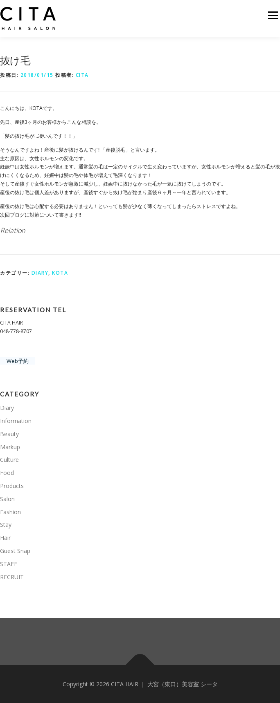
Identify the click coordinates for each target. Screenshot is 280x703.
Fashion (10, 512)
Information (16, 421)
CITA (82, 75)
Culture (9, 459)
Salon (7, 499)
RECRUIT (12, 577)
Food (7, 473)
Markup (10, 447)
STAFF (8, 564)
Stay (5, 524)
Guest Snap (15, 551)
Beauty (9, 434)
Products (12, 486)
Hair (5, 538)
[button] (28, 18)
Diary (40, 272)
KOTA (60, 272)
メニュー (273, 15)
